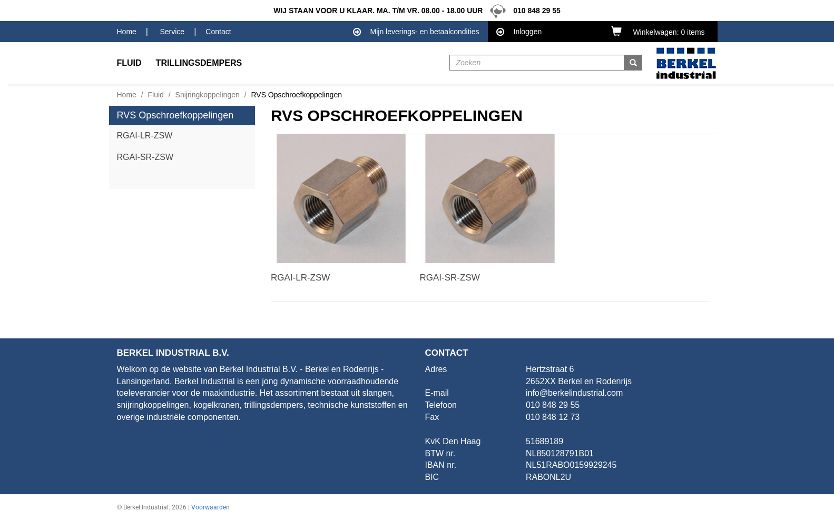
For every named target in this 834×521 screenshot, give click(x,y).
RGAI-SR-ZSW (145, 157)
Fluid (156, 95)
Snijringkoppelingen (207, 95)
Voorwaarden (210, 507)
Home (126, 31)
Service (172, 31)
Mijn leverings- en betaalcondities (416, 32)
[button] (660, 31)
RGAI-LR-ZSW (145, 135)
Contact (218, 31)
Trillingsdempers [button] (199, 62)
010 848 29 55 (522, 10)
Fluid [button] (129, 62)
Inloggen (519, 32)
